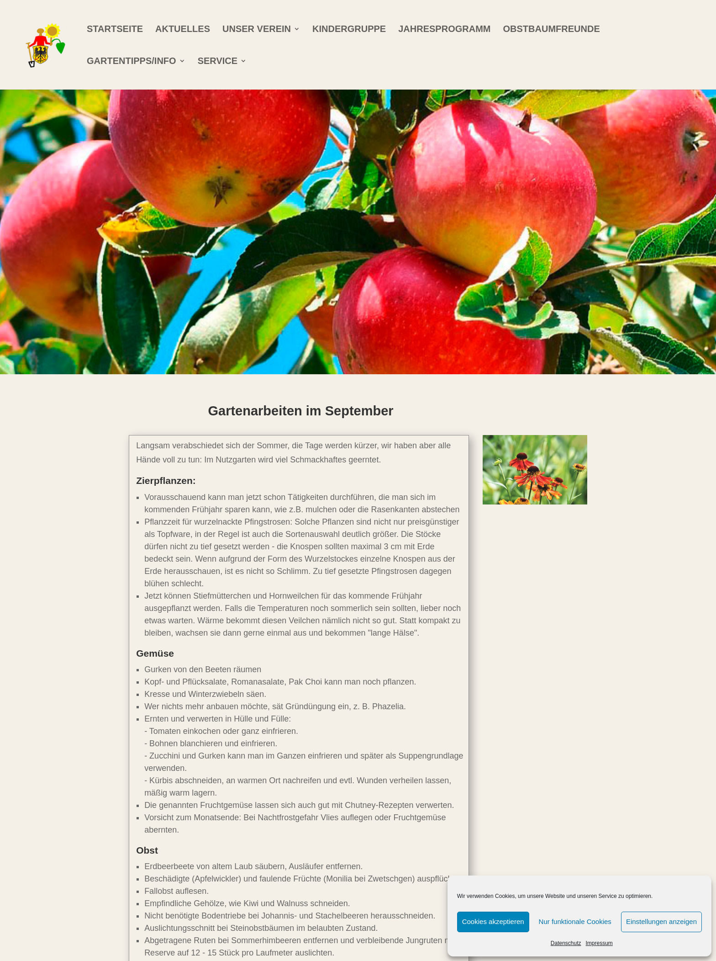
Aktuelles (182, 30)
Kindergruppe (349, 30)
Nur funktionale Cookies (575, 921)
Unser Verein (256, 30)
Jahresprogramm (444, 30)
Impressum (599, 943)
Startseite (115, 30)
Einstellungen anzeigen (661, 921)
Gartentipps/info (131, 62)
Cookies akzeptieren (493, 921)
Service (217, 62)
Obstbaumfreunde (551, 30)
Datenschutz (566, 943)
